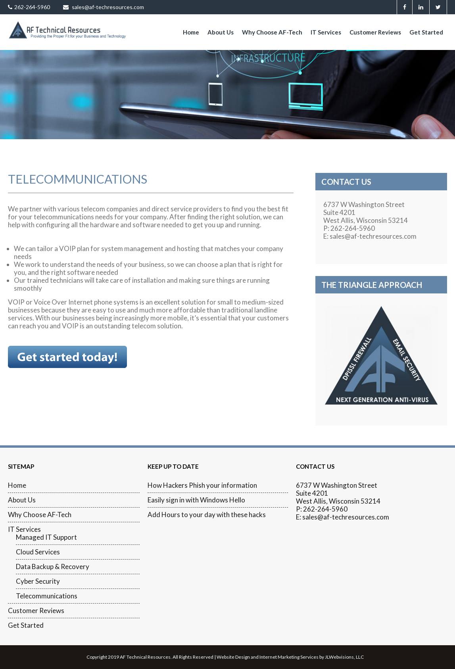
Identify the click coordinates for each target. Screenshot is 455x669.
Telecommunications (46, 596)
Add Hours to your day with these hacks (207, 515)
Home (191, 32)
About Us (220, 32)
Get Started (426, 32)
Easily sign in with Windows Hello (196, 500)
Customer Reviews (375, 32)
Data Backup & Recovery (52, 567)
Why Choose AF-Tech (272, 32)
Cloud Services (38, 552)
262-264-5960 (29, 7)
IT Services (326, 32)
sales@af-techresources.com (103, 7)
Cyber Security (38, 581)
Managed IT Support (46, 537)
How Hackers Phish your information (202, 485)
